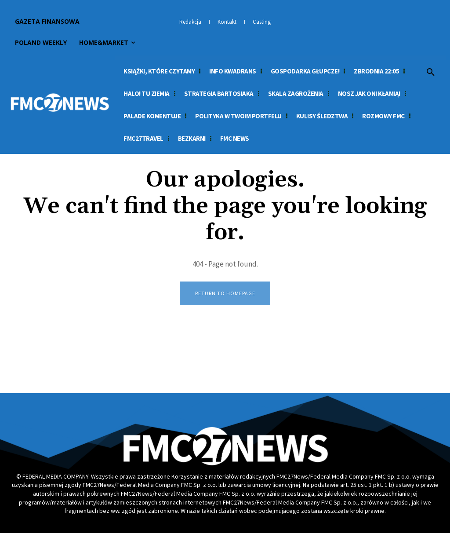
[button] (430, 72)
